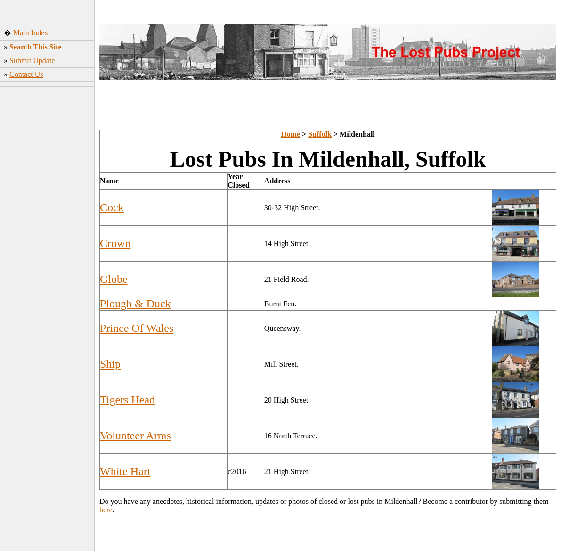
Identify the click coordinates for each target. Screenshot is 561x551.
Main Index (30, 33)
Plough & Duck (135, 303)
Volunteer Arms (135, 435)
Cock (112, 207)
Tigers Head (127, 400)
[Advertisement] (47, 238)
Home (290, 134)
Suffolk (320, 134)
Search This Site (35, 47)
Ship (110, 364)
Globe (114, 279)
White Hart (125, 471)
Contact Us (26, 74)
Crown (115, 243)
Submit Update (32, 61)
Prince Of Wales (136, 328)
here (106, 510)
